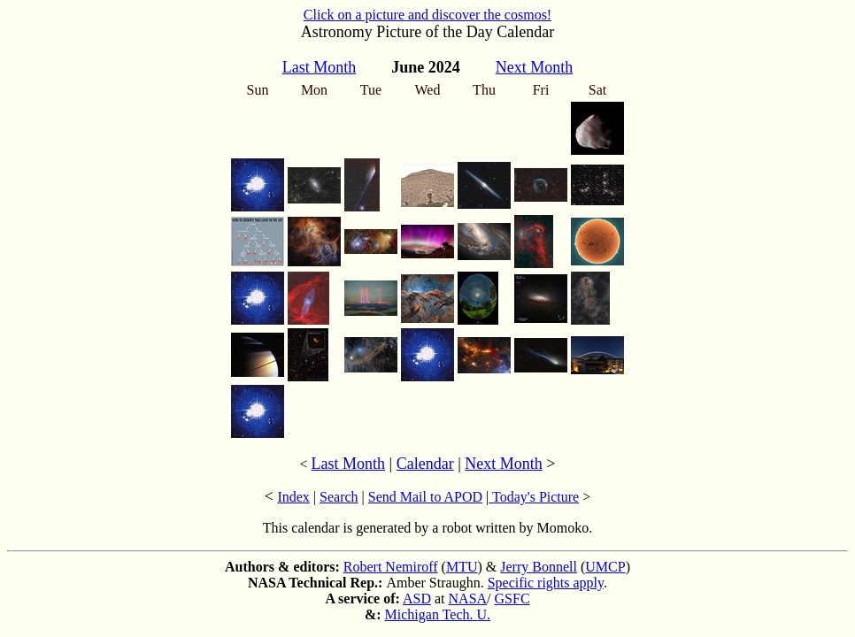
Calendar (425, 463)
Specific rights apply (546, 582)
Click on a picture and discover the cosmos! (427, 14)
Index (293, 496)
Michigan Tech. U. (437, 614)
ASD (417, 598)
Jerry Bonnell (538, 566)
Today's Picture (534, 496)
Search (339, 496)
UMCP (605, 566)
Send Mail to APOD (425, 496)
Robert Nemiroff (390, 566)
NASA (468, 598)
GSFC (512, 598)
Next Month (504, 463)
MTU (462, 566)
